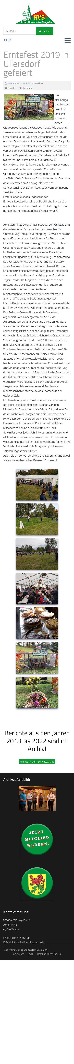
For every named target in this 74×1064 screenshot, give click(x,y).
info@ (15, 942)
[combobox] (19, 31)
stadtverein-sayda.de (31, 942)
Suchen (44, 31)
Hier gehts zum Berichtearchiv (37, 762)
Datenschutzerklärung (49, 953)
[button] (67, 40)
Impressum (18, 953)
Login (31, 953)
